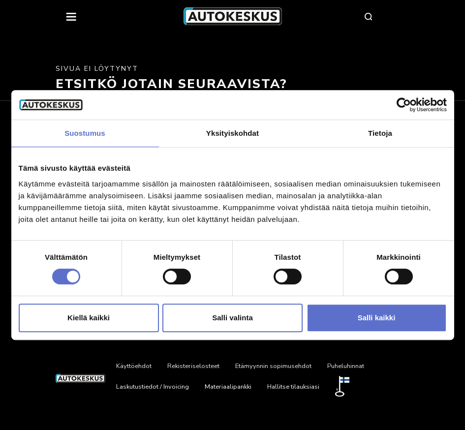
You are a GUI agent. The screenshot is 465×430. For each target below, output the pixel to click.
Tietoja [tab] (380, 133)
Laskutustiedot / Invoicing (152, 386)
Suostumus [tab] (84, 133)
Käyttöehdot (134, 366)
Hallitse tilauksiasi (293, 386)
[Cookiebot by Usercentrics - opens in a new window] (404, 104)
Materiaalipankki (228, 386)
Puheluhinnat (345, 366)
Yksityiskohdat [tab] (232, 133)
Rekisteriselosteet (193, 366)
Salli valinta (232, 317)
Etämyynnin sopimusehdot (273, 366)
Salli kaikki (377, 317)
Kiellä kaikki (88, 317)
